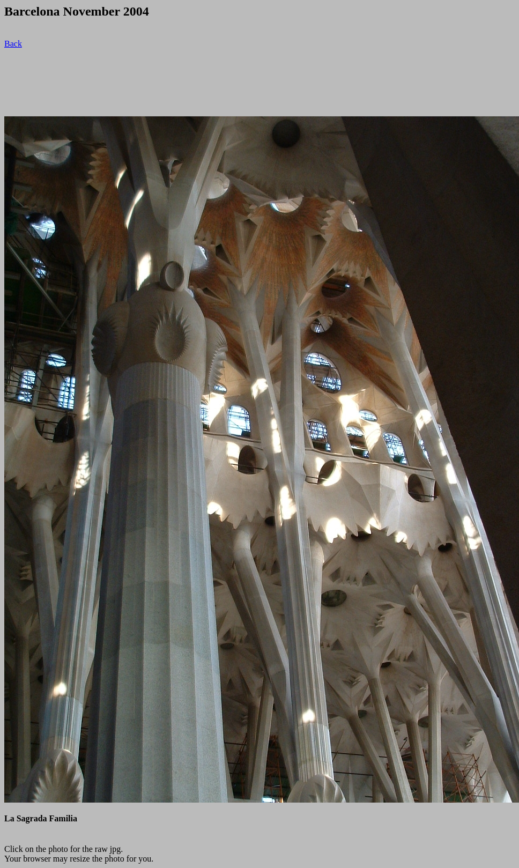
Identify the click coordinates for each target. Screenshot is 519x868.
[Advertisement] (199, 82)
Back (13, 43)
